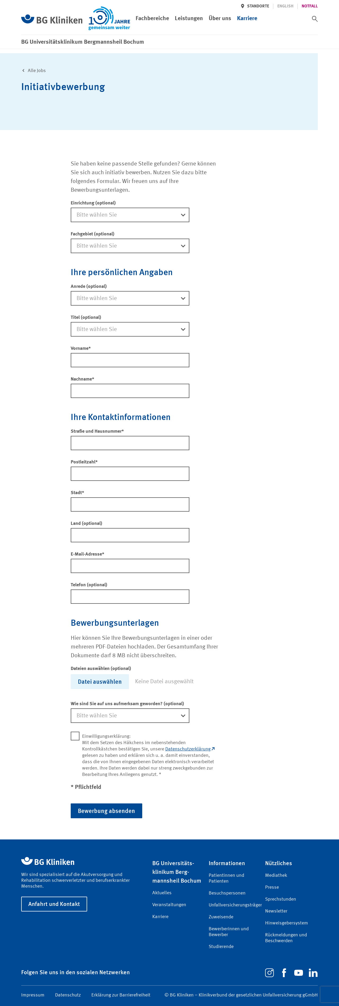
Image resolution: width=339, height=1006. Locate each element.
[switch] (315, 18)
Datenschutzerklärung (190, 749)
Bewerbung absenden (106, 810)
